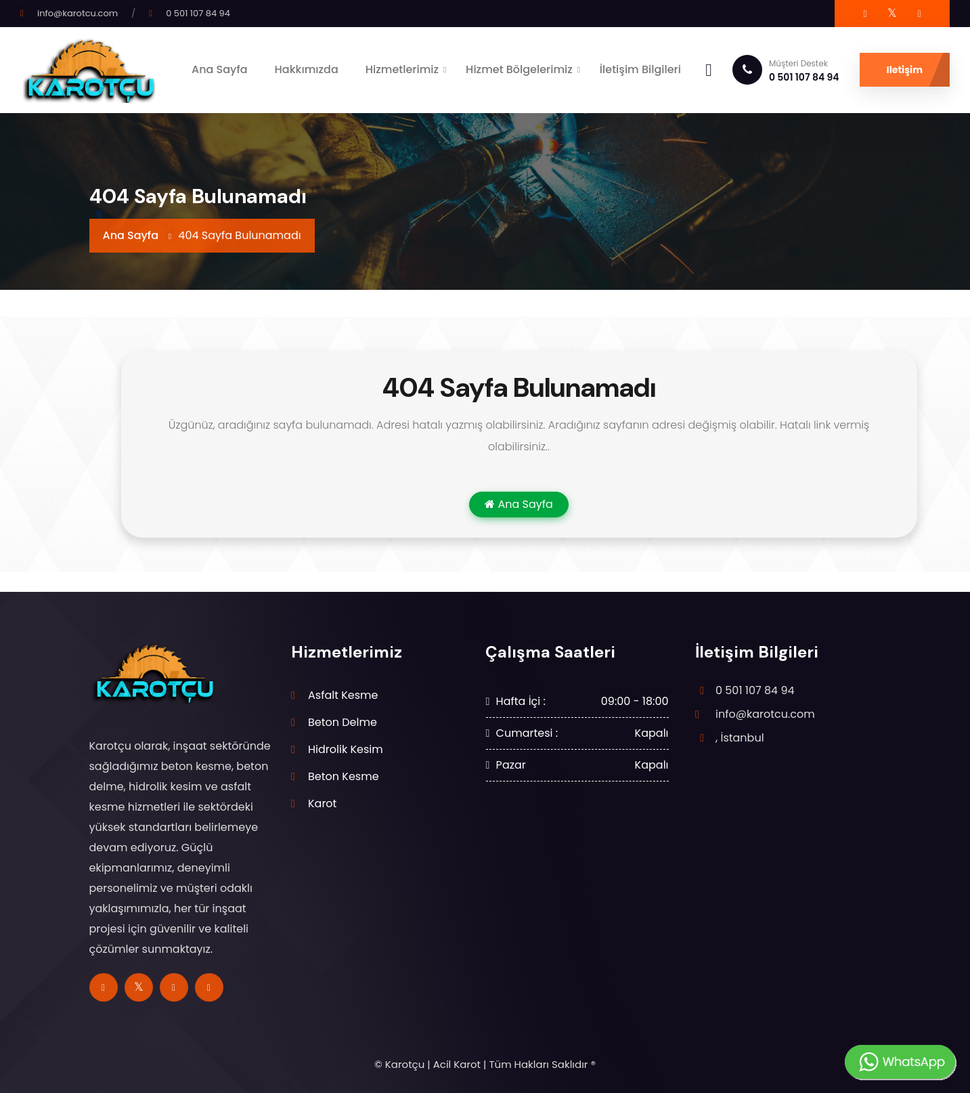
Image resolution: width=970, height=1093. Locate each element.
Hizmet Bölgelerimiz (519, 69)
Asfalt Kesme (343, 695)
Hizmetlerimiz (402, 69)
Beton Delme (342, 722)
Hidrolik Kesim (345, 749)
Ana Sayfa (220, 69)
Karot (322, 803)
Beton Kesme (343, 776)
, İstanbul (739, 737)
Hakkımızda (306, 69)
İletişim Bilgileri (640, 69)
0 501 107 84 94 (198, 13)
